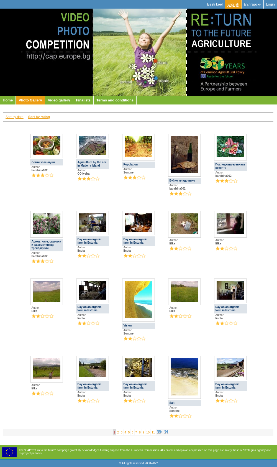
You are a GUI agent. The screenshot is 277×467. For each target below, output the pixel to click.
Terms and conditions (115, 100)
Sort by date (15, 117)
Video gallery (59, 100)
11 (153, 432)
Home (8, 100)
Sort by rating (39, 117)
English (233, 4)
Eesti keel (215, 4)
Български (252, 4)
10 (148, 432)
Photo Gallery (30, 100)
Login (270, 4)
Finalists (83, 100)
